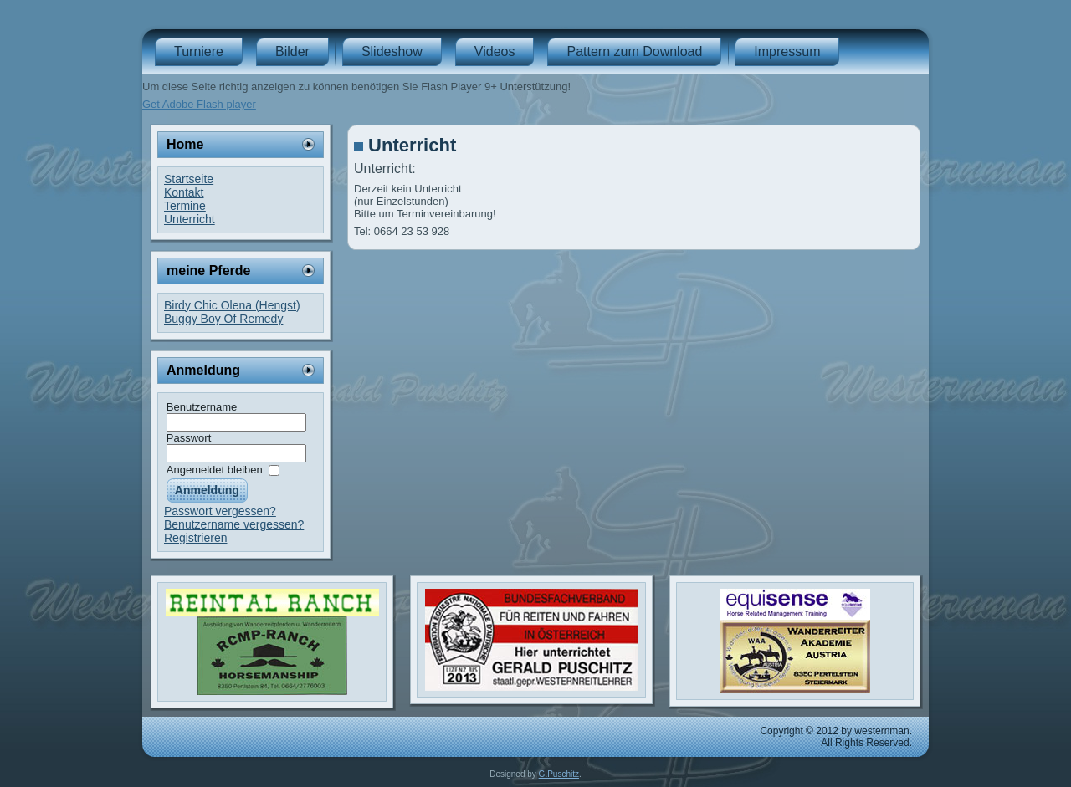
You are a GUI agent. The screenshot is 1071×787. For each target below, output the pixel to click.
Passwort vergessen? (220, 511)
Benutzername (202, 407)
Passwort (189, 438)
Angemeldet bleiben (215, 469)
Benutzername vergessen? (234, 524)
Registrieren (195, 537)
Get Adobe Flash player (199, 104)
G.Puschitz (559, 774)
